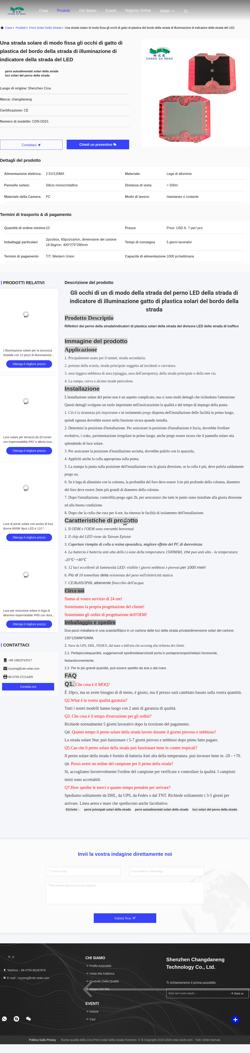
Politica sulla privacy (42, 1040)
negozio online (138, 10)
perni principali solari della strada (107, 809)
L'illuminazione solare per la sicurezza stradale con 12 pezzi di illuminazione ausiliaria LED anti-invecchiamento (27, 355)
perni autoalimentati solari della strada (161, 809)
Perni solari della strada (45, 27)
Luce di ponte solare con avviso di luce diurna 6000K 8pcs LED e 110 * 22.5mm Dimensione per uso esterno (28, 528)
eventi (111, 11)
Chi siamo (87, 11)
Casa (43, 11)
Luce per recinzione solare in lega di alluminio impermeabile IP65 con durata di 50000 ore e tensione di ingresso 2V (28, 615)
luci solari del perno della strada (214, 809)
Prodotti (63, 11)
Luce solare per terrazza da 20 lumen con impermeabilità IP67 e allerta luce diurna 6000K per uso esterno (27, 442)
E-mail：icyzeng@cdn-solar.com (26, 978)
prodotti (21, 27)
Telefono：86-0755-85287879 (24, 970)
